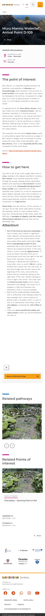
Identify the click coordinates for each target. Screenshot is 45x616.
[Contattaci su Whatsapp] (21, 593)
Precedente (7, 447)
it (23, 5)
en (27, 5)
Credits (21, 605)
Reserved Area (10, 600)
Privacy (7, 605)
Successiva (12, 447)
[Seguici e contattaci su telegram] (13, 593)
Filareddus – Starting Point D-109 (20, 500)
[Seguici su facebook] (5, 593)
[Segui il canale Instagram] (29, 593)
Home (4, 12)
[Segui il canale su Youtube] (37, 593)
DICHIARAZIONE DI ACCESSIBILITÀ (17, 609)
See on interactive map (23, 376)
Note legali (28, 600)
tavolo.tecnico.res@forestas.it (12, 584)
